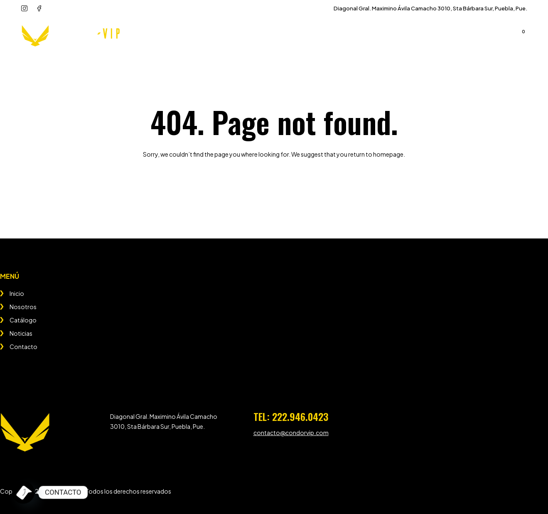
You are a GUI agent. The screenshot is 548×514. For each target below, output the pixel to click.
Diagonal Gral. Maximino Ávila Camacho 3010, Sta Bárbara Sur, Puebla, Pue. (430, 8)
